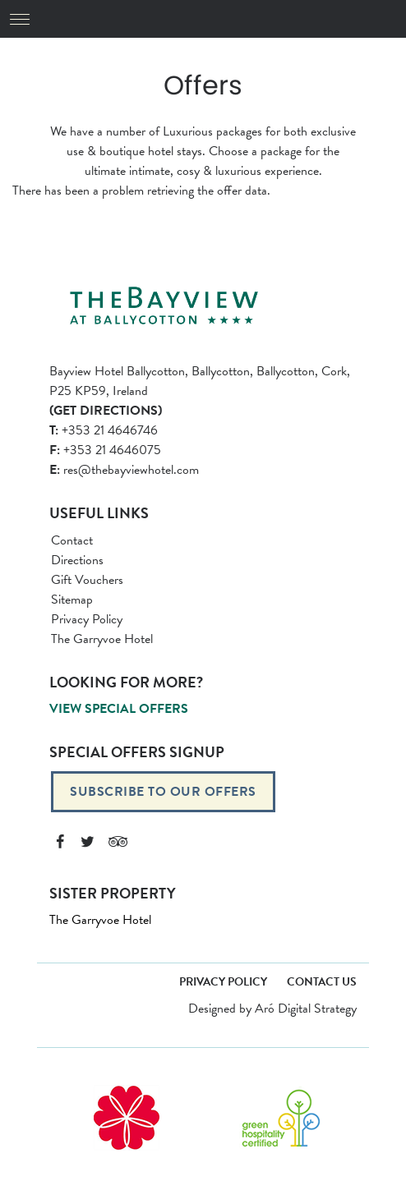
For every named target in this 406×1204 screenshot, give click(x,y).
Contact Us (322, 981)
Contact (72, 540)
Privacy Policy (86, 619)
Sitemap (72, 599)
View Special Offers (118, 709)
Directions (77, 560)
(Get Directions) (105, 410)
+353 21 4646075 (105, 450)
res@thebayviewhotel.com (124, 470)
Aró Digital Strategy (306, 1008)
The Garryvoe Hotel (102, 639)
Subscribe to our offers (163, 792)
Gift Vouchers (87, 580)
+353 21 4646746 (103, 430)
